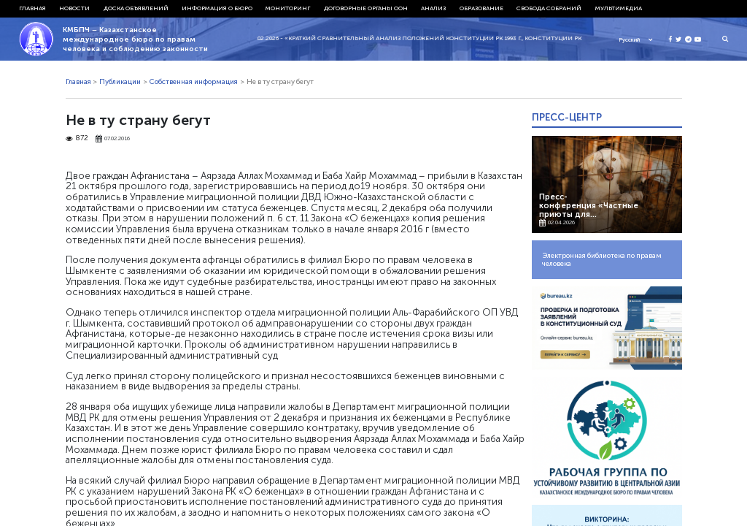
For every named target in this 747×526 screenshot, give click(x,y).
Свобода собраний (548, 8)
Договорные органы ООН (366, 8)
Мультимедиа (618, 8)
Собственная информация (194, 81)
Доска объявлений (136, 8)
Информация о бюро (217, 8)
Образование (481, 8)
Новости (74, 8)
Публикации (120, 81)
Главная (32, 8)
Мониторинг (288, 8)
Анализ (433, 8)
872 (77, 138)
